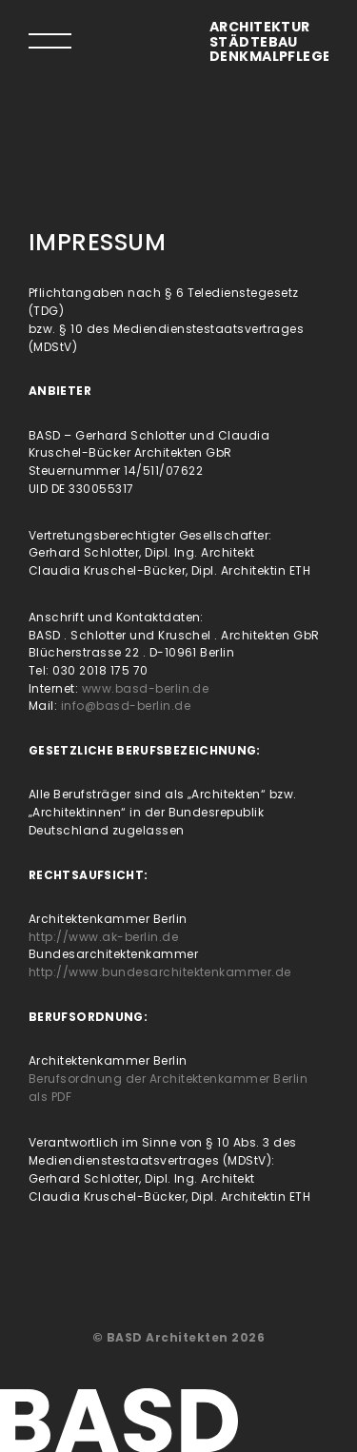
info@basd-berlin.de (125, 705)
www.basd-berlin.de (145, 688)
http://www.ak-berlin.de (103, 937)
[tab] (50, 40)
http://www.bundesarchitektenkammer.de (160, 972)
